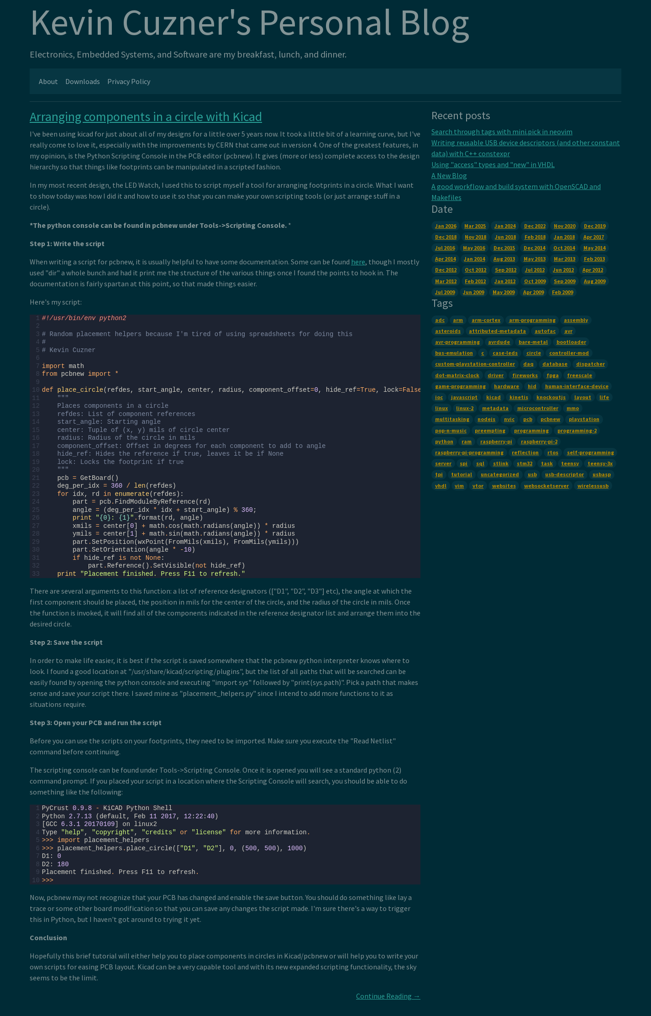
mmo (573, 408)
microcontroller (537, 408)
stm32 (524, 463)
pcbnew (550, 419)
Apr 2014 (445, 258)
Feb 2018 (535, 236)
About (48, 81)
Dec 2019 (594, 225)
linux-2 (464, 408)
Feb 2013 (594, 258)
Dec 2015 (504, 247)
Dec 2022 (535, 225)
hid (532, 386)
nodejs (486, 419)
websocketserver (546, 485)
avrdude (499, 341)
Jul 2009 (445, 292)
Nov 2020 (564, 225)
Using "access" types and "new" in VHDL (493, 164)
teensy (570, 463)
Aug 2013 (504, 258)
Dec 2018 (446, 236)
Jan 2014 (474, 258)
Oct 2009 (535, 281)
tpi (439, 474)
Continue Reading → (388, 995)
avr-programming (457, 341)
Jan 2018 (564, 236)
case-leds (505, 352)
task (547, 463)
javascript (464, 397)
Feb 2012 (475, 281)
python (444, 441)
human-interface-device (577, 386)
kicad (493, 397)
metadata (495, 408)
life (604, 397)
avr (568, 330)
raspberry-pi (496, 441)
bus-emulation (454, 352)
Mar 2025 (475, 225)
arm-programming (532, 319)
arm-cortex (486, 319)
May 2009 (503, 292)
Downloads (82, 81)
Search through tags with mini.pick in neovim (501, 131)
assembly (576, 319)
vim (459, 485)
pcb (527, 419)
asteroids (448, 330)
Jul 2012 (535, 269)
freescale (579, 375)
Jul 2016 (445, 247)
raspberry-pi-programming (469, 452)
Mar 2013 (564, 258)
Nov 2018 (475, 236)
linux (441, 408)
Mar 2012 (446, 281)
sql (480, 463)
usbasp (602, 474)
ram (467, 441)
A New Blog (449, 175)
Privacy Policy (128, 81)
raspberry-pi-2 (539, 441)
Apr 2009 (533, 292)
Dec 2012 (446, 269)
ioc (439, 397)
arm (458, 319)
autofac (545, 330)
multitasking (452, 419)
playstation (584, 419)
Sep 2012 (505, 269)
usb (532, 474)
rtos (552, 452)
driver (496, 375)
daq (528, 363)
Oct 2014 (564, 247)
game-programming (460, 386)
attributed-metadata (497, 330)
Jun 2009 (473, 292)
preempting (490, 430)
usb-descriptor (564, 474)
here (358, 261)
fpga (552, 375)
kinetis (518, 397)
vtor (477, 485)
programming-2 (577, 430)
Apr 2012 (593, 269)
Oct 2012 (475, 269)
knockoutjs (551, 397)
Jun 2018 (505, 236)
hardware (506, 386)
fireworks (525, 375)
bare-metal (533, 341)
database (554, 363)
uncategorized (500, 474)
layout (582, 397)
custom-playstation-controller (475, 363)
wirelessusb (593, 485)
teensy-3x (600, 463)
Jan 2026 (445, 225)
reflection (525, 452)
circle (533, 352)
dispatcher (590, 363)
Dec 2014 (534, 247)
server (443, 463)
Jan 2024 (504, 225)
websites (504, 485)
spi (463, 463)
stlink (501, 463)
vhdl (440, 485)
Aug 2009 (594, 281)
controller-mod (569, 352)
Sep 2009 (564, 281)
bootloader (571, 341)
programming (531, 430)
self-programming (590, 452)
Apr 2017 (593, 236)
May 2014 (594, 247)
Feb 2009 (562, 292)
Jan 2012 (504, 281)
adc (440, 319)
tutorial (461, 474)
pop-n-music (451, 430)
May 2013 (535, 258)
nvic (509, 419)
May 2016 (474, 247)
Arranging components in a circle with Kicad (146, 116)
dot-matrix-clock (457, 375)
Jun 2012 (563, 269)
